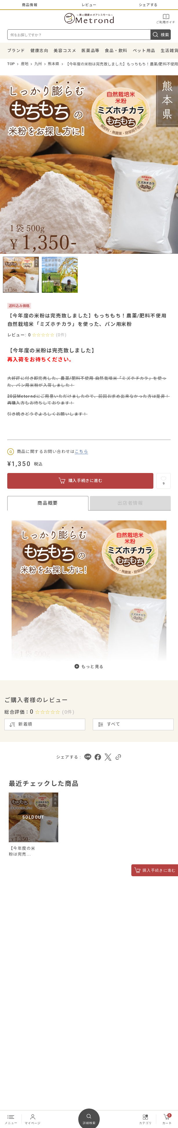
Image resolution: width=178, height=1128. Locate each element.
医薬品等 (90, 50)
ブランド (16, 50)
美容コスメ (65, 50)
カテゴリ (145, 1119)
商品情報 (29, 5)
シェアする (148, 5)
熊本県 (53, 64)
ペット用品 (144, 50)
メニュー (11, 1119)
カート (167, 1119)
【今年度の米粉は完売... (22, 851)
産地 (25, 64)
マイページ (33, 1119)
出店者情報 (130, 503)
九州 (38, 64)
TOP (11, 64)
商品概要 (47, 503)
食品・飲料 (116, 50)
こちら (81, 451)
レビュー (89, 5)
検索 (160, 34)
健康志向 (39, 50)
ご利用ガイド (165, 18)
